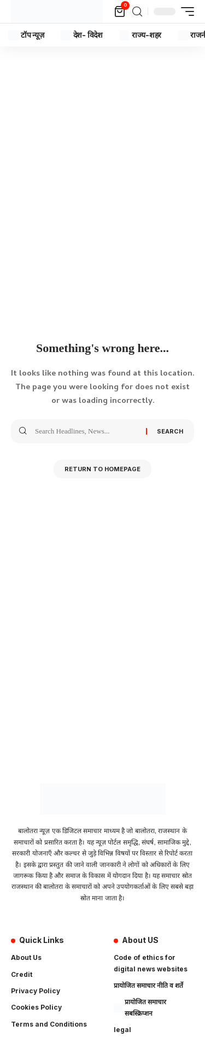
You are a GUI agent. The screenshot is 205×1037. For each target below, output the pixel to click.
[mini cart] (120, 11)
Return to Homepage (102, 469)
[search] (137, 11)
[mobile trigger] (184, 11)
